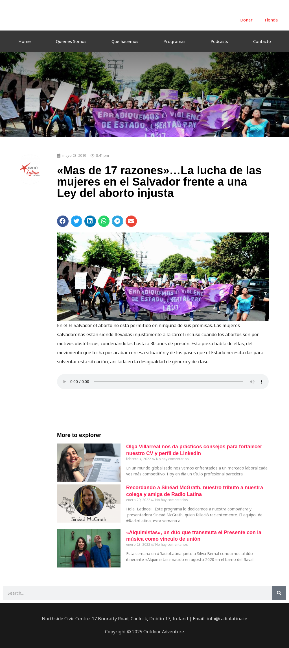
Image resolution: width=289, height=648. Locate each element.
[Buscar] (279, 593)
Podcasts (219, 41)
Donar (246, 20)
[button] (63, 221)
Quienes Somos (71, 41)
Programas (174, 41)
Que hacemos (124, 41)
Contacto (262, 41)
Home (24, 41)
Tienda (271, 20)
